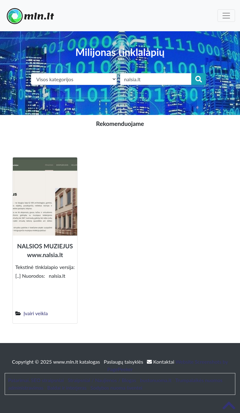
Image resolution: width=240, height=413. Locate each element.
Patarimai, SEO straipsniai (36, 380)
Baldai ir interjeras (67, 388)
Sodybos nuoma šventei (116, 388)
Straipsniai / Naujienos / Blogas (102, 380)
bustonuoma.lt (156, 380)
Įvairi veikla (35, 313)
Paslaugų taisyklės (124, 362)
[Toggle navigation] (226, 15)
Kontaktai (161, 362)
